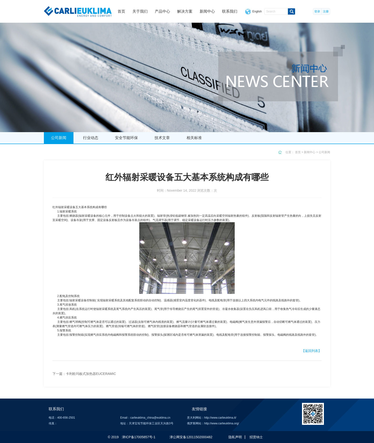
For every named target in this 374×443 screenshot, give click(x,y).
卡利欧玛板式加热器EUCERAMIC (91, 374)
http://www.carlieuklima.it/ (220, 417)
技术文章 (162, 138)
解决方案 (184, 11)
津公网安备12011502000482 (191, 437)
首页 (121, 11)
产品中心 (162, 11)
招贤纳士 (256, 437)
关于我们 (140, 11)
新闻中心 (207, 11)
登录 (317, 11)
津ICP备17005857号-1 (138, 437)
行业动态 (90, 138)
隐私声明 (235, 437)
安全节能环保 (126, 138)
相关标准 (194, 138)
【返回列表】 (311, 351)
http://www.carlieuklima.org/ (221, 423)
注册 (326, 11)
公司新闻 (58, 138)
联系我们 (229, 11)
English (257, 11)
